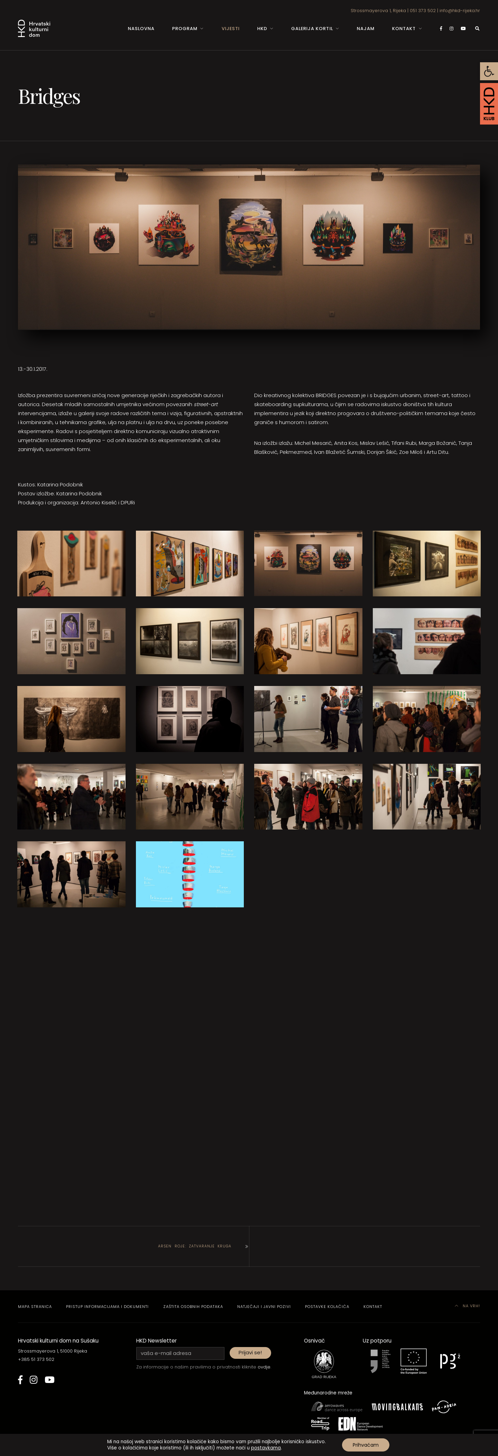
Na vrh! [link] (467, 1306)
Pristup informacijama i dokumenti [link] (107, 1306)
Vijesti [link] (231, 28)
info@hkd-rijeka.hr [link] (460, 10)
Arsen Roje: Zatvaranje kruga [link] (194, 1246)
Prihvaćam (366, 1444)
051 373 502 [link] (423, 10)
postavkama (266, 1448)
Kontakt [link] (404, 28)
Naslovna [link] (141, 28)
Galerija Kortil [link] (312, 28)
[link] (489, 71)
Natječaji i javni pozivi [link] (264, 1306)
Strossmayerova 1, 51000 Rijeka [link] (52, 1351)
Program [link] (184, 28)
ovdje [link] (264, 1367)
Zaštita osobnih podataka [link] (193, 1306)
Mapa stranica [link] (35, 1306)
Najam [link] (366, 28)
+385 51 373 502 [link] (36, 1359)
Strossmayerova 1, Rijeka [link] (378, 10)
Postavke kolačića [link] (327, 1306)
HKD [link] (262, 28)
